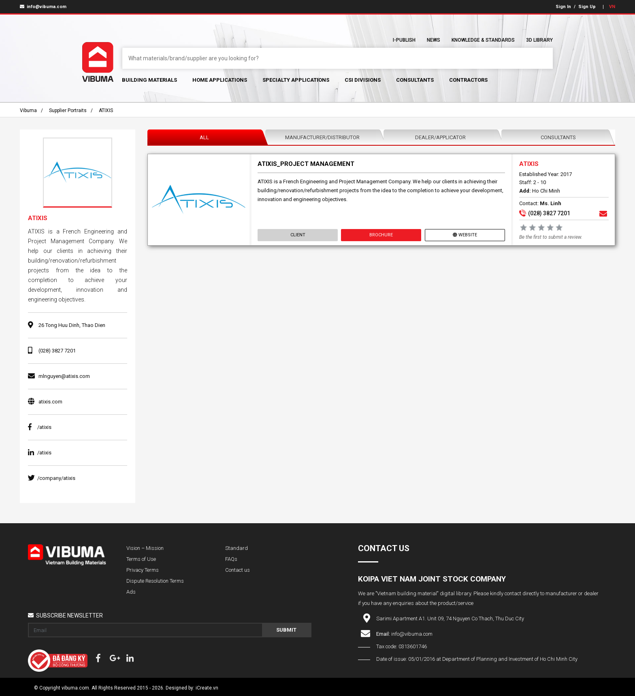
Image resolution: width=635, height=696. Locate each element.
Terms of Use (141, 559)
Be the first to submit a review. (550, 237)
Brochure (381, 235)
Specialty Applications (295, 80)
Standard (236, 548)
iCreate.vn (207, 688)
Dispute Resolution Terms (155, 581)
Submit (286, 630)
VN (612, 6)
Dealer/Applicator (440, 137)
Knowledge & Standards (483, 40)
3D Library (539, 40)
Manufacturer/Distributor (322, 137)
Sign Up (587, 6)
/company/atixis (51, 478)
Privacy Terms (142, 570)
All (204, 137)
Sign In (563, 6)
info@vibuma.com (43, 6)
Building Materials (149, 80)
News (433, 40)
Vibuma (28, 110)
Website (464, 235)
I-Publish (404, 40)
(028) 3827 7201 (57, 351)
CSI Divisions (363, 80)
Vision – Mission (145, 548)
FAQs (231, 559)
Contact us (237, 570)
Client (297, 235)
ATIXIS (106, 110)
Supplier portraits (68, 110)
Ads (131, 592)
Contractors (468, 80)
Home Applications (219, 80)
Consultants (415, 80)
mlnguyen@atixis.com (64, 376)
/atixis (39, 427)
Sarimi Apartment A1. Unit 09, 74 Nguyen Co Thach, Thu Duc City (450, 618)
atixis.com (50, 402)
